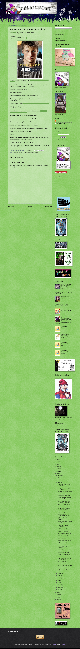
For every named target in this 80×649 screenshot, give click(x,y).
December (60, 476)
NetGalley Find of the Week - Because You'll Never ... (64, 510)
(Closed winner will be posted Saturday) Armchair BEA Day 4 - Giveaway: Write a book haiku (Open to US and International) (63, 322)
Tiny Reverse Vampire (61, 123)
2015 (57, 472)
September (60, 483)
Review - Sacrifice (62, 539)
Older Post (48, 206)
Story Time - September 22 (63, 513)
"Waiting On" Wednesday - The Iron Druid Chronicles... (64, 507)
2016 (57, 470)
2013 (57, 594)
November (60, 479)
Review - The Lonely (62, 551)
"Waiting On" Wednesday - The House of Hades (66, 353)
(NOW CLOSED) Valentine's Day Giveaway (65, 337)
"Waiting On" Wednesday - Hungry (65, 328)
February (60, 588)
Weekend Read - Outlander (63, 553)
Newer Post (11, 206)
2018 (57, 465)
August (59, 574)
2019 (57, 463)
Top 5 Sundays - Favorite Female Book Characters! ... (65, 493)
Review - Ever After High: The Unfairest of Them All (64, 499)
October (60, 481)
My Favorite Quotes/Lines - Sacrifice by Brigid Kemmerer (25, 152)
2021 (57, 461)
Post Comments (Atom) (19, 210)
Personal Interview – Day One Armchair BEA (66, 299)
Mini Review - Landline (63, 530)
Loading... (57, 426)
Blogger (63, 645)
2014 (57, 475)
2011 (57, 598)
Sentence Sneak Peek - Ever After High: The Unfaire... (64, 503)
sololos (54, 645)
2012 (57, 596)
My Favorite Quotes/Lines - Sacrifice (27, 29)
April (59, 584)
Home (12, 15)
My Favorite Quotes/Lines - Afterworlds (64, 486)
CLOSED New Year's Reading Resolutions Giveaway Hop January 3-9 (66, 287)
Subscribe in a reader (59, 178)
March (59, 586)
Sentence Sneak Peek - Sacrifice (64, 541)
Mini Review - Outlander (63, 532)
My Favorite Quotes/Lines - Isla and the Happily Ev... (64, 560)
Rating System (52, 15)
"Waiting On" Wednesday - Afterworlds (63, 527)
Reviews (29, 15)
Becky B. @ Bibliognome (62, 121)
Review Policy (39, 15)
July (59, 577)
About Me (20, 15)
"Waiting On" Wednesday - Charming (66, 311)
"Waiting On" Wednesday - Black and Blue (66, 345)
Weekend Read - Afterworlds (64, 496)
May (59, 581)
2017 (57, 468)
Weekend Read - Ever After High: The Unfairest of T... (64, 516)
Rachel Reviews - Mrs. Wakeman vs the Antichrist (65, 567)
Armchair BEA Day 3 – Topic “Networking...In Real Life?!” (61, 307)
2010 (57, 600)
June (59, 579)
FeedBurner (66, 140)
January (59, 591)
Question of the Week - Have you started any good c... (65, 523)
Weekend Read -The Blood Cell (64, 537)
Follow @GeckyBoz (59, 34)
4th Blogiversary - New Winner (64, 534)
